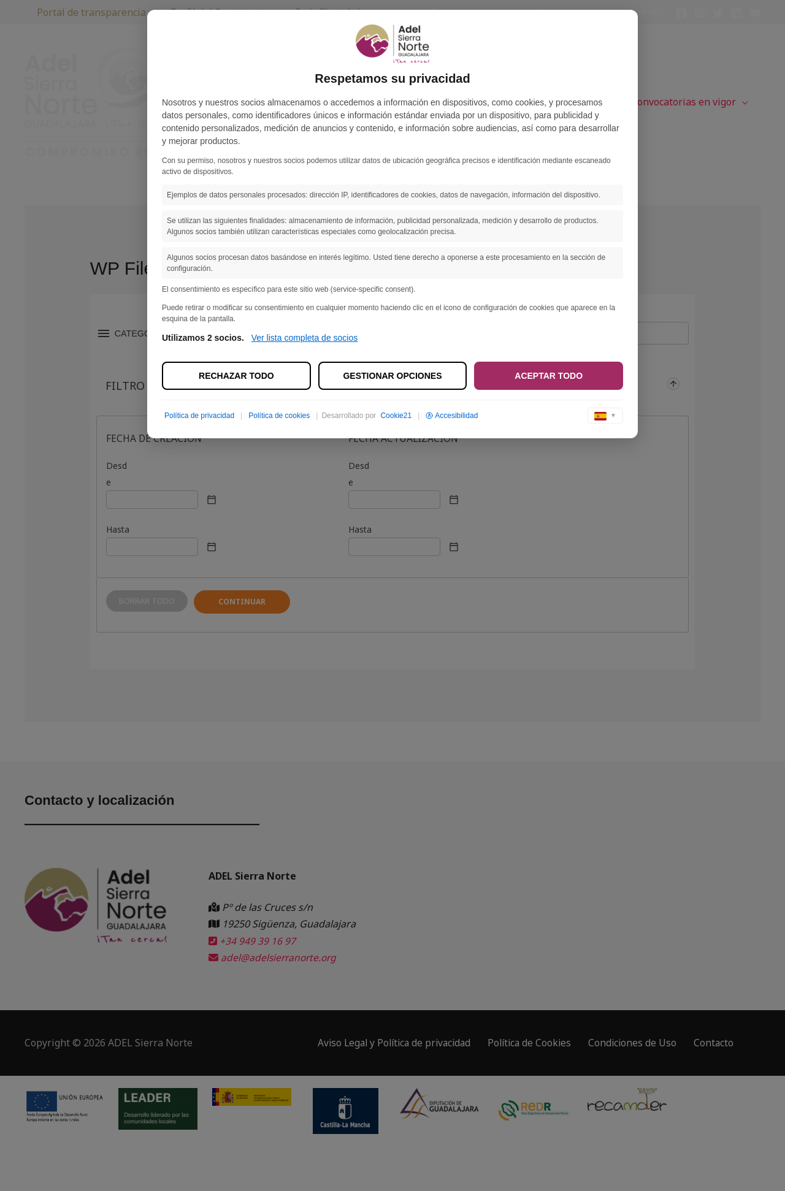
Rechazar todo (236, 376)
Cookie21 (396, 415)
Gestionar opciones (392, 376)
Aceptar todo (549, 376)
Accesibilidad (452, 415)
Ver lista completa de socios (304, 338)
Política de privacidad (199, 415)
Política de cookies (279, 415)
